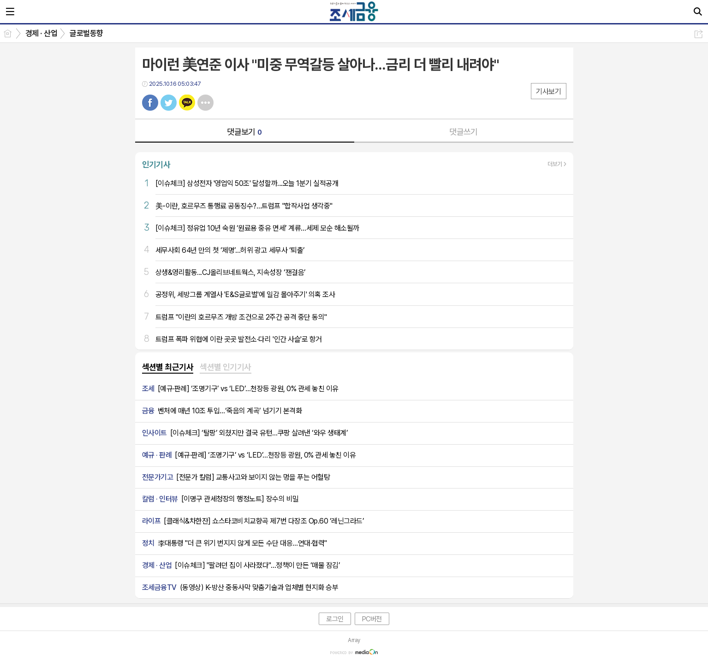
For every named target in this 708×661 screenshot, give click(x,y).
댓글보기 (244, 132)
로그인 (335, 619)
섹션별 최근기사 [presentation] (168, 367)
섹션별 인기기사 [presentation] (225, 367)
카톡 (187, 103)
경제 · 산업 (41, 33)
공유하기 (698, 34)
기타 (205, 103)
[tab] (168, 368)
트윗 (169, 103)
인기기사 (156, 164)
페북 (150, 103)
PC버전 (372, 619)
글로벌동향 (86, 33)
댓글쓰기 (463, 132)
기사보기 (548, 91)
